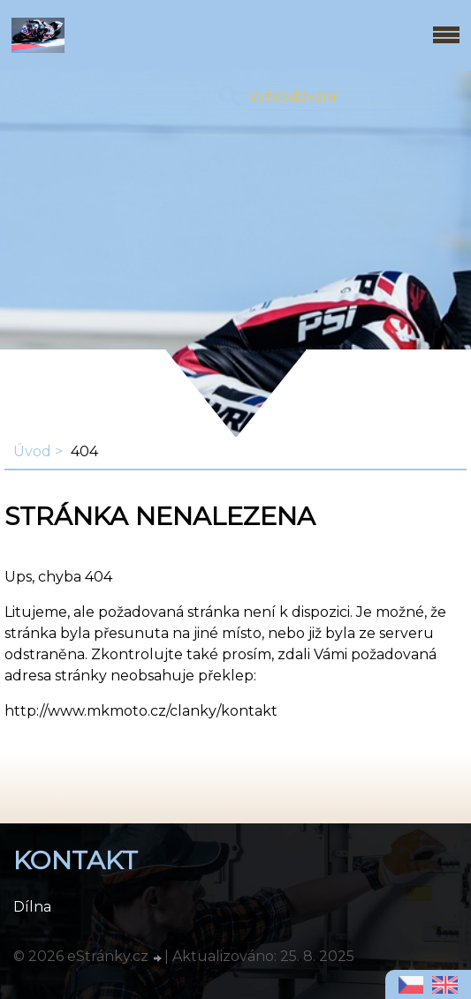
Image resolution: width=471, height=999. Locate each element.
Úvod (32, 451)
